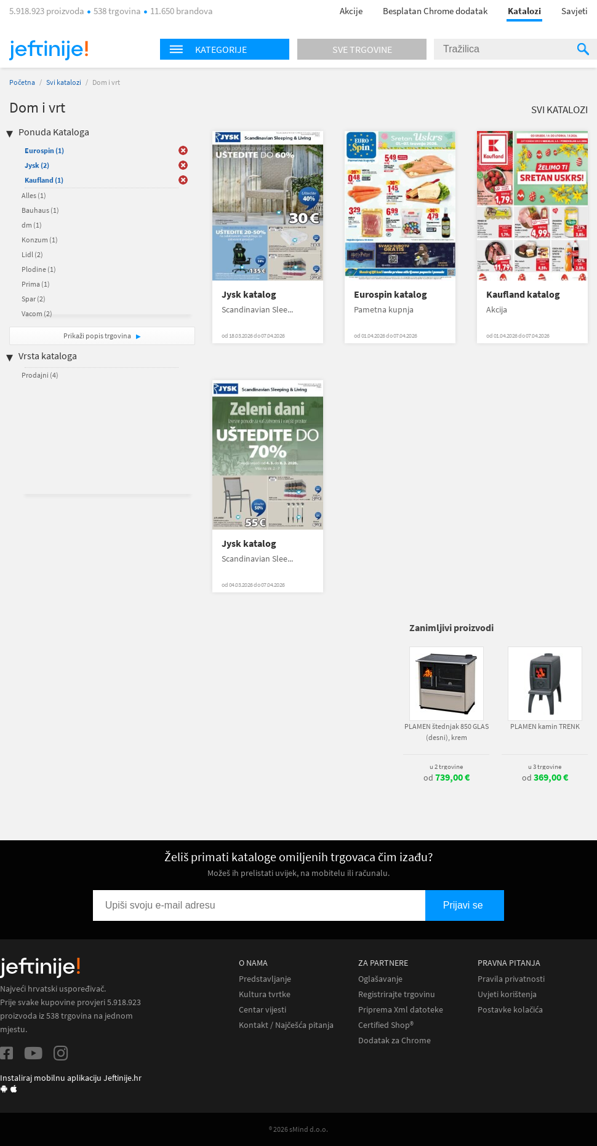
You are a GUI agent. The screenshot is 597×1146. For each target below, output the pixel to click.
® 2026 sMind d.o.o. (298, 1129)
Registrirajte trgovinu (396, 994)
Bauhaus (40, 210)
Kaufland (44, 180)
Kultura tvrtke (264, 994)
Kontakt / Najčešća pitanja (286, 1025)
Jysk (37, 165)
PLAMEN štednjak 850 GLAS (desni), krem (446, 732)
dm (32, 224)
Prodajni (40, 375)
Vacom (37, 313)
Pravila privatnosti (511, 979)
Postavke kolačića (510, 1010)
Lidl (32, 254)
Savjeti (574, 11)
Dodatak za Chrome (394, 1040)
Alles (34, 195)
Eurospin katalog (390, 294)
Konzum (40, 239)
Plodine (39, 269)
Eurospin (44, 150)
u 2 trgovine (446, 766)
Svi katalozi (63, 82)
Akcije (351, 11)
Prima (36, 283)
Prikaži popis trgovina (97, 335)
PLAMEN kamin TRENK (545, 726)
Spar (34, 298)
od (446, 777)
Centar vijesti (262, 1010)
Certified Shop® (386, 1025)
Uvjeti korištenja (507, 994)
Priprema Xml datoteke (400, 1010)
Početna (22, 82)
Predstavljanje (265, 979)
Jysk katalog (249, 294)
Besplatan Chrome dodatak (435, 11)
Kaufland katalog (523, 294)
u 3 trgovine (544, 766)
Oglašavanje (380, 979)
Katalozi (524, 11)
